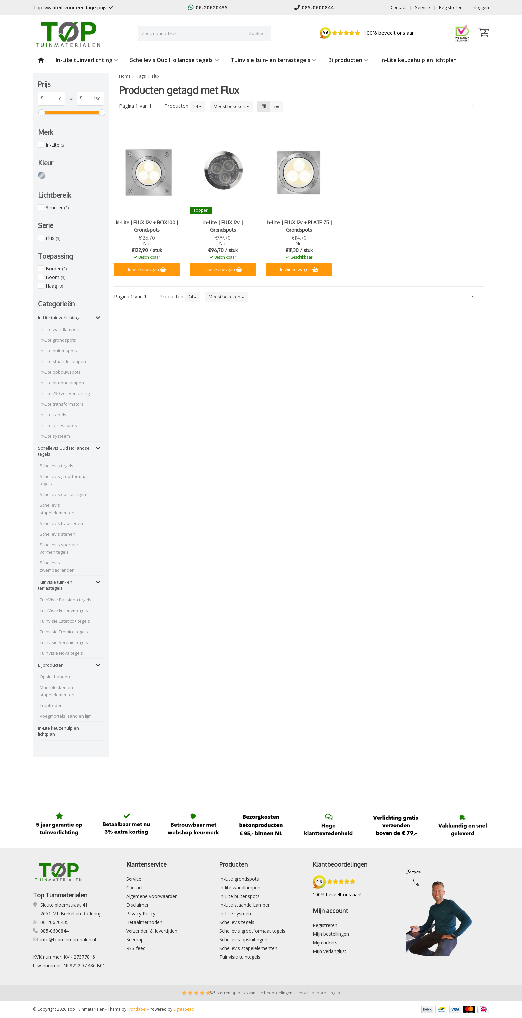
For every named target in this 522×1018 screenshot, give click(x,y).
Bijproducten (348, 60)
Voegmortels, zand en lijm (66, 716)
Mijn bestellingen (331, 934)
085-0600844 (314, 7)
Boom (55, 277)
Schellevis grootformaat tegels (64, 480)
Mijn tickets (325, 942)
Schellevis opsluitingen (63, 494)
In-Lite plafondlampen (62, 383)
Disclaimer (137, 905)
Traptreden (51, 705)
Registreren (451, 7)
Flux (53, 238)
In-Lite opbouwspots (60, 372)
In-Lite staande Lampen (245, 905)
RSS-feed (136, 948)
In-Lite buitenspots (58, 351)
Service (422, 7)
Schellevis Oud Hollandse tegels (174, 60)
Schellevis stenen (57, 534)
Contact (398, 7)
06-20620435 (208, 7)
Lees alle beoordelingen (317, 993)
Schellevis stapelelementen (57, 509)
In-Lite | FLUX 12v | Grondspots (223, 226)
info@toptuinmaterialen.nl (68, 939)
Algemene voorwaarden (152, 896)
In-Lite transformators (62, 404)
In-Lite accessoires (58, 425)
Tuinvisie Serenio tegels (64, 642)
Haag (54, 286)
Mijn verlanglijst (329, 951)
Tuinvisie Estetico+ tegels (65, 621)
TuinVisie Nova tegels (61, 653)
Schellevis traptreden (61, 523)
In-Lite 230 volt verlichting (65, 393)
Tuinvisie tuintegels (239, 957)
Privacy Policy (140, 913)
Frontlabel (136, 1009)
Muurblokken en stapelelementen (57, 691)
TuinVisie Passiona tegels (65, 600)
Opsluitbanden (55, 677)
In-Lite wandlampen (59, 329)
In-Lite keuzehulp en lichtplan (418, 60)
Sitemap (135, 939)
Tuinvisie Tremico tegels (64, 632)
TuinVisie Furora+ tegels (64, 610)
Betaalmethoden (144, 922)
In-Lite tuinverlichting (87, 60)
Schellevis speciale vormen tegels (59, 548)
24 (197, 106)
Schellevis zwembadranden (57, 566)
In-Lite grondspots (58, 340)
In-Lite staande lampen (63, 361)
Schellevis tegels (56, 466)
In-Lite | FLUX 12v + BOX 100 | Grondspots (147, 226)
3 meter (57, 207)
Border (56, 268)
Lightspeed (183, 1009)
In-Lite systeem (55, 436)
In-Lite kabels (53, 415)
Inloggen (480, 7)
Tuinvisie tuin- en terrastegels (274, 60)
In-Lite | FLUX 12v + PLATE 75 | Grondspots (299, 226)
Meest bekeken (231, 106)
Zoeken (257, 33)
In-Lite (55, 145)
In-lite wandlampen (239, 887)
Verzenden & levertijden (151, 931)
